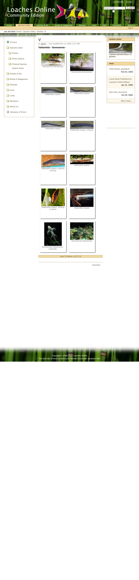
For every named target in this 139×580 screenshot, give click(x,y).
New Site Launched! (118, 92)
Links (104, 25)
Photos (40, 31)
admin (43, 44)
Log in (130, 28)
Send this (96, 265)
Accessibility (118, 2)
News (111, 63)
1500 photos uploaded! (119, 69)
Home (9, 25)
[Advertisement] (120, 116)
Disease (82, 25)
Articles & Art (42, 25)
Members (117, 25)
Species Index (24, 25)
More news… (127, 101)
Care (94, 25)
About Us (131, 25)
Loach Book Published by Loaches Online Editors (120, 80)
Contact (129, 2)
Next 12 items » (67, 256)
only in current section (125, 11)
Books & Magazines (63, 25)
